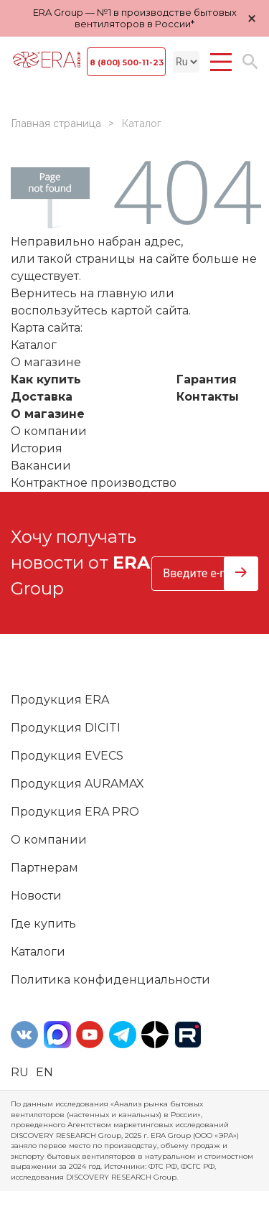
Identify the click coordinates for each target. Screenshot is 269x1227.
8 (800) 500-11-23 (127, 62)
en (44, 1072)
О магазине (48, 414)
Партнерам (44, 867)
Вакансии (41, 465)
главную (122, 293)
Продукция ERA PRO (75, 811)
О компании (49, 431)
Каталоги (38, 951)
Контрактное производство (93, 483)
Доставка (41, 396)
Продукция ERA (60, 699)
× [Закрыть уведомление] (251, 18)
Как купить (46, 379)
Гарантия (206, 379)
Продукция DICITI (66, 727)
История (36, 448)
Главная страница (56, 123)
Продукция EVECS (67, 755)
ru (20, 1072)
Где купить (43, 923)
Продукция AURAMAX (77, 783)
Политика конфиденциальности (110, 979)
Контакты (207, 396)
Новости (36, 895)
